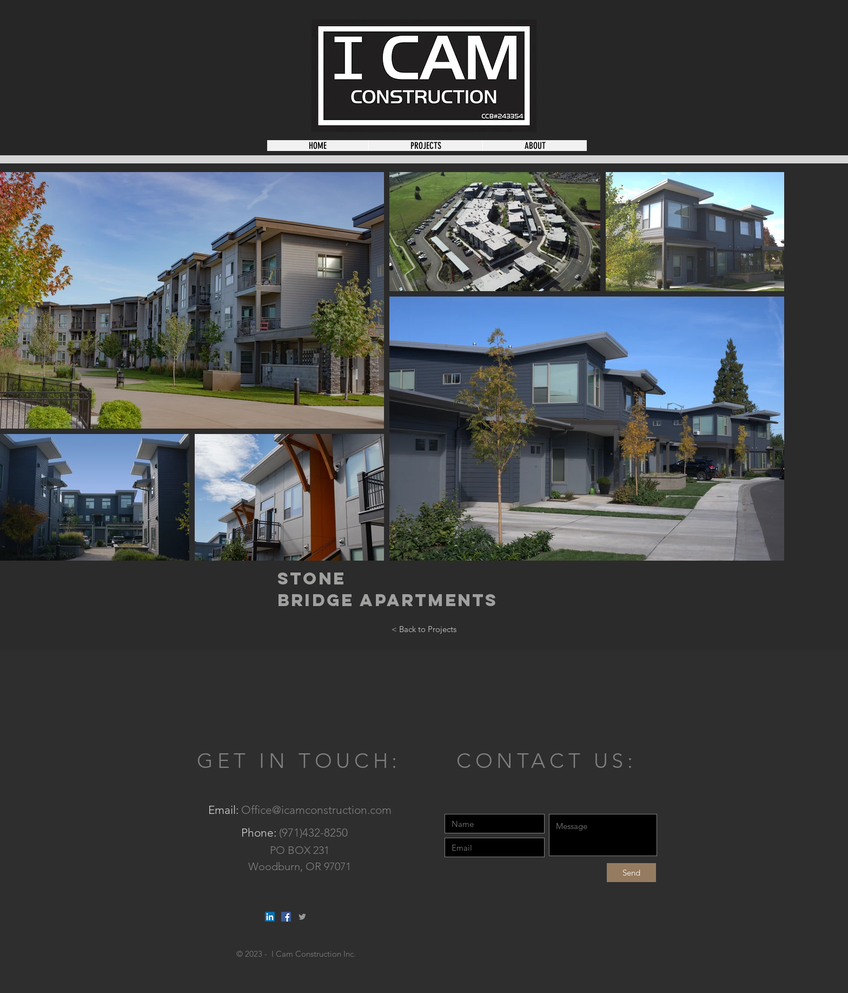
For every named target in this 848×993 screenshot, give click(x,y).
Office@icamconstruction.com (316, 810)
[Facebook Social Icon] (286, 917)
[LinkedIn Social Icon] (270, 917)
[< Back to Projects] (424, 629)
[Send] (631, 872)
